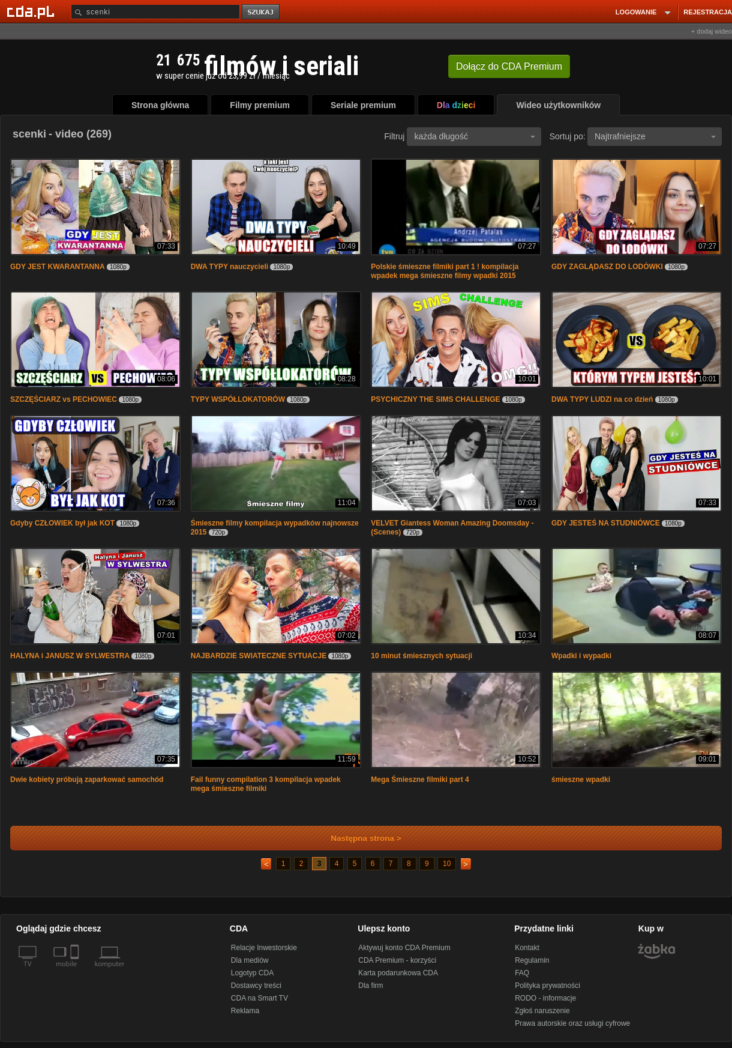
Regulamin (532, 960)
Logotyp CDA (252, 973)
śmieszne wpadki (580, 779)
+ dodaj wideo (711, 31)
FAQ (522, 973)
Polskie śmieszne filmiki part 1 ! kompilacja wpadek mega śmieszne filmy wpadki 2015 (444, 271)
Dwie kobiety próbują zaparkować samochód (86, 779)
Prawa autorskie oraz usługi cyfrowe (572, 1023)
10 (447, 863)
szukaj (261, 12)
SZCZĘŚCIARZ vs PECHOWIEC (63, 399)
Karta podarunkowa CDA (398, 973)
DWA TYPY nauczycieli (229, 266)
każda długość (474, 136)
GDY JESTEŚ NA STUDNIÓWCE (605, 523)
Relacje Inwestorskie (264, 948)
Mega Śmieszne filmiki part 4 (420, 779)
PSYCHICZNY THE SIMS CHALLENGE (435, 399)
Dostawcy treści (256, 985)
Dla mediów (250, 960)
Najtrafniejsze (655, 136)
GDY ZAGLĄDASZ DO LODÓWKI (607, 266)
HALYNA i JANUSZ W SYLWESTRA (70, 656)
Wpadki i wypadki (581, 656)
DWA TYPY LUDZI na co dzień (602, 399)
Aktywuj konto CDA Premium (404, 948)
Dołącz (509, 66)
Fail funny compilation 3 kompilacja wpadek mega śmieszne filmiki (266, 784)
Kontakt (527, 948)
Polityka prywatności (547, 985)
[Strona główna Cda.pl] (32, 11)
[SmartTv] (76, 971)
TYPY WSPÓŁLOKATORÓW (238, 399)
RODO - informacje (545, 998)
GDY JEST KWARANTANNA (57, 266)
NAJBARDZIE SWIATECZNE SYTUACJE (258, 656)
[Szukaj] (155, 11)
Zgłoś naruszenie (542, 1011)
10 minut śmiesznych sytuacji (421, 656)
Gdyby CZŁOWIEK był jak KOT (62, 523)
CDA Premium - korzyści (397, 960)
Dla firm (370, 985)
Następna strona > (358, 838)
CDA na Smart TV (259, 998)
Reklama (245, 1011)
